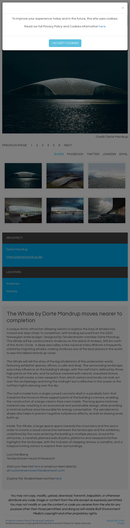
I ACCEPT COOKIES (65, 43)
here (102, 26)
